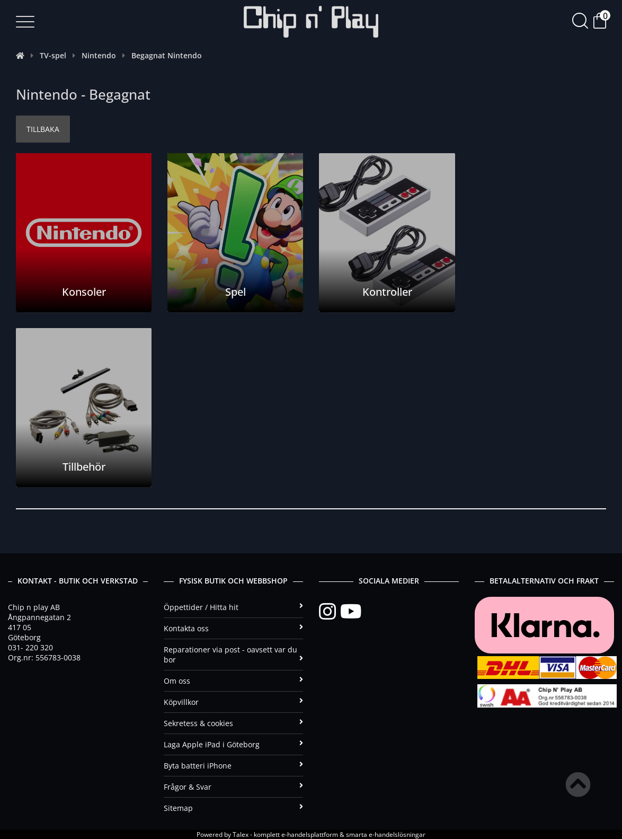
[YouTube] (350, 611)
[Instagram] (329, 611)
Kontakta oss (234, 628)
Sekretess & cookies (234, 723)
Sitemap (234, 808)
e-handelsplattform (309, 834)
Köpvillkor (234, 702)
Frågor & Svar (234, 787)
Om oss (234, 681)
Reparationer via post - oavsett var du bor (234, 654)
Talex (240, 834)
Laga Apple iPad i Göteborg (234, 744)
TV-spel (53, 55)
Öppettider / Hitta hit (234, 607)
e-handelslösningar (397, 834)
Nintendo (99, 55)
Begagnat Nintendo (166, 55)
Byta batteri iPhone (234, 766)
